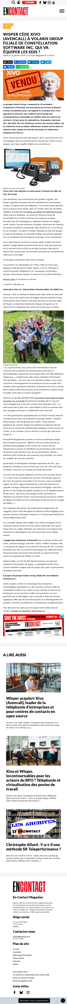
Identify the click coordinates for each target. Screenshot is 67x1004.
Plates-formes (18, 958)
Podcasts (16, 961)
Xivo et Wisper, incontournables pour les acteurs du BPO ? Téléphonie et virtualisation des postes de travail (33, 780)
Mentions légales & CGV (22, 981)
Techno (7, 27)
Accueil (16, 949)
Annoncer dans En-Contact (23, 978)
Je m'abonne (29, 2)
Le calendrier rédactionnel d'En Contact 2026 (31, 975)
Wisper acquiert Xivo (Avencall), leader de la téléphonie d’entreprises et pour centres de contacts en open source (30, 707)
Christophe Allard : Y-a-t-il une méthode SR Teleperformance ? (33, 846)
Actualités (8, 25)
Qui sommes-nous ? (20, 972)
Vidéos (15, 964)
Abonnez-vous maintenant (34, 1000)
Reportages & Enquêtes (22, 955)
